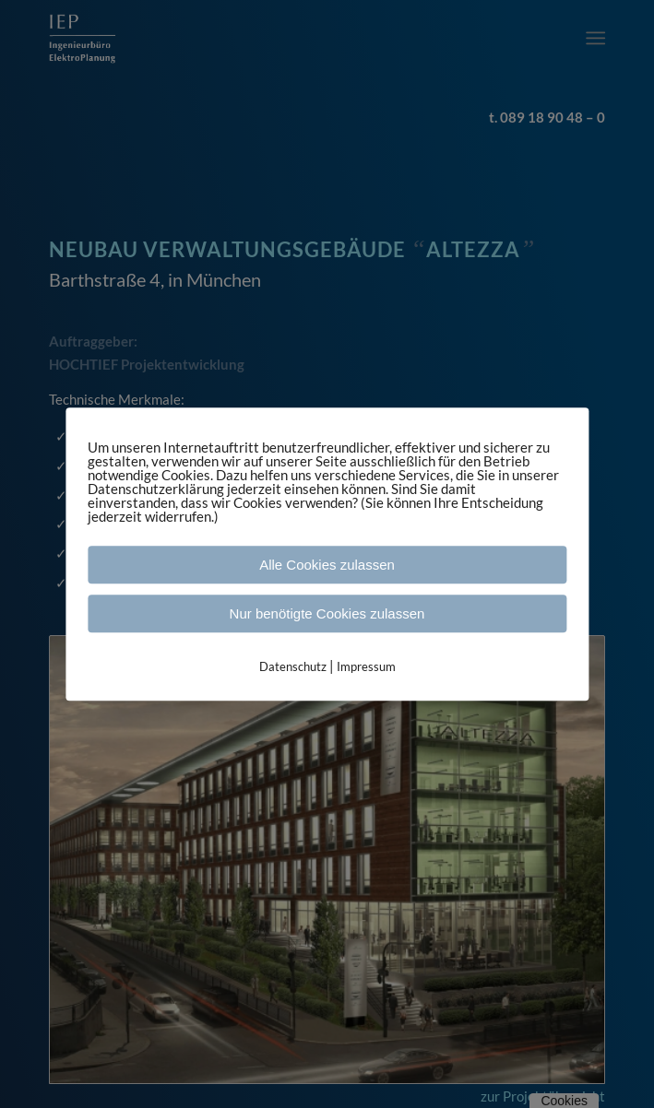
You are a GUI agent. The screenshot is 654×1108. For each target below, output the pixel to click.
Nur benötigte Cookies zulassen (327, 613)
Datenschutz (293, 666)
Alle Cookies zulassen (327, 564)
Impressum (366, 666)
